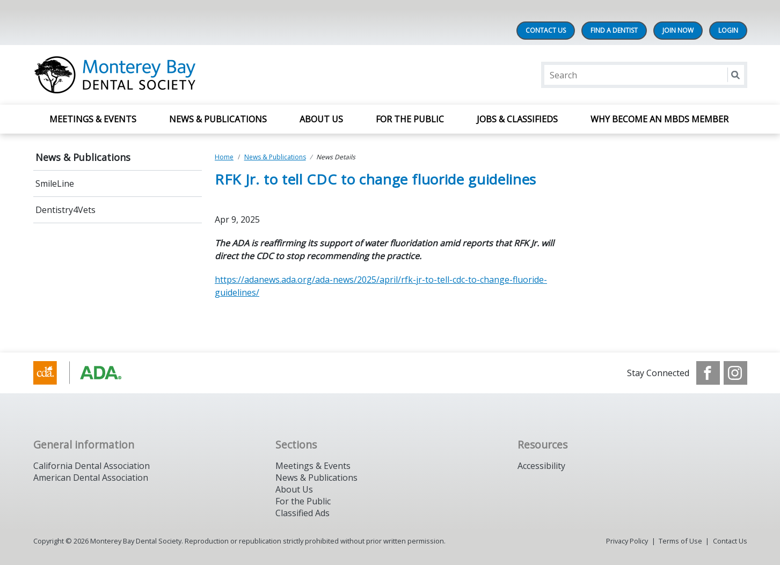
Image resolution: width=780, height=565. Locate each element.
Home (224, 157)
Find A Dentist (614, 30)
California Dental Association (91, 466)
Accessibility (541, 466)
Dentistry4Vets (65, 210)
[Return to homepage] (172, 75)
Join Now (678, 30)
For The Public (410, 119)
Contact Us (546, 30)
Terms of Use (680, 541)
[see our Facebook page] (708, 373)
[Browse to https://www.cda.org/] (87, 373)
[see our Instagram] (735, 373)
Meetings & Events (92, 119)
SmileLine (54, 183)
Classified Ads (302, 513)
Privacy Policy (627, 541)
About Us (321, 119)
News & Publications (218, 119)
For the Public (303, 501)
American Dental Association (90, 477)
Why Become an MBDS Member (661, 119)
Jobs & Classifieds (517, 119)
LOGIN (728, 30)
